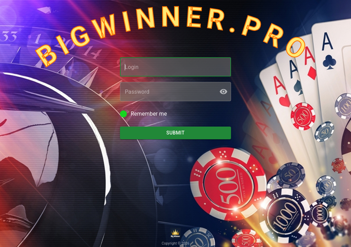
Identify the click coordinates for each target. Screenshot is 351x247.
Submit (175, 133)
